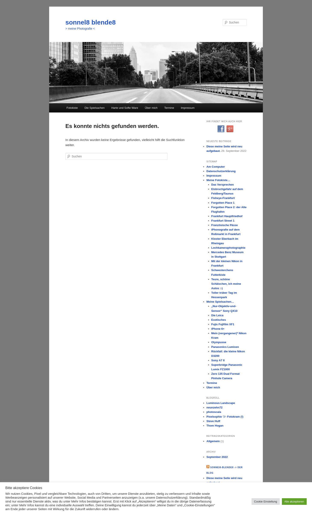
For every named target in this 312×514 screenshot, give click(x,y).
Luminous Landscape (220, 403)
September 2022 (217, 457)
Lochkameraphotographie (228, 247)
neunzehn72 (214, 407)
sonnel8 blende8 (90, 22)
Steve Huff (213, 421)
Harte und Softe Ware (124, 107)
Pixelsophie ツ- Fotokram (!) (224, 416)
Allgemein (213, 441)
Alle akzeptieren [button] (294, 501)
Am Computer (215, 166)
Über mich (151, 107)
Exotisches (218, 319)
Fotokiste (72, 107)
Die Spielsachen (94, 107)
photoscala (213, 412)
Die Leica (217, 315)
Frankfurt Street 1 (222, 220)
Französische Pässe (224, 225)
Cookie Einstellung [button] (265, 501)
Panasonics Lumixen (225, 346)
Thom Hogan (214, 425)
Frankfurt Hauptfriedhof (227, 216)
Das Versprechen (222, 184)
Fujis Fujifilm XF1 (222, 324)
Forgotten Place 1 (223, 202)
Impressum (187, 107)
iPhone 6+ (218, 328)
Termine (169, 107)
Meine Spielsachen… (220, 301)
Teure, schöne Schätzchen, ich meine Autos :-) (226, 284)
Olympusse (218, 342)
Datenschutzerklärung (221, 171)
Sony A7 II (218, 360)
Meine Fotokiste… (218, 180)
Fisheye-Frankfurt (223, 198)
